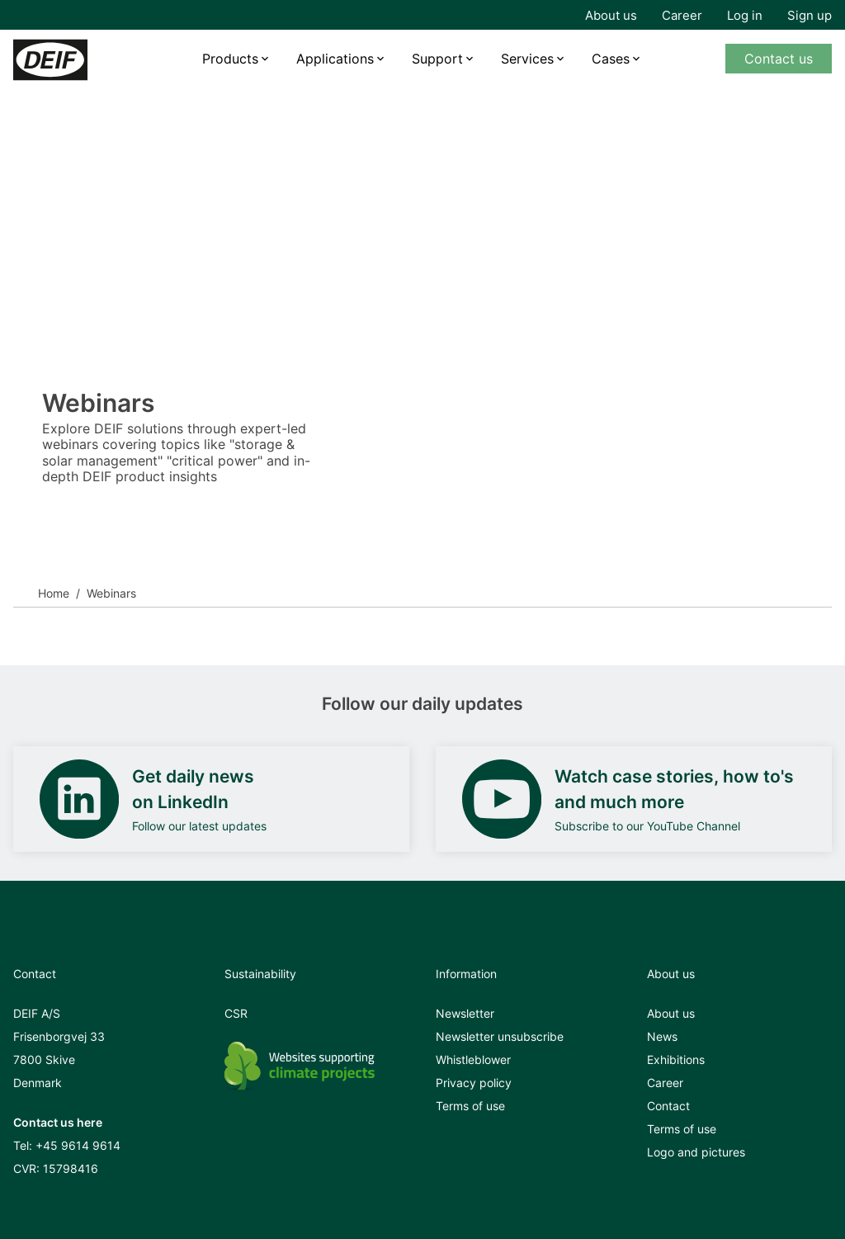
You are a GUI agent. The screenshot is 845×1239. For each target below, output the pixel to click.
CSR (236, 1013)
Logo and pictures (696, 1152)
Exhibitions (676, 1059)
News (662, 1036)
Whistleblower (473, 1059)
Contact (668, 1106)
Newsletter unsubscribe (500, 1036)
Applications (335, 58)
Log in (744, 15)
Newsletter (465, 1013)
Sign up (809, 15)
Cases (611, 58)
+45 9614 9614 (77, 1145)
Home (53, 593)
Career (682, 15)
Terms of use (470, 1106)
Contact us (778, 58)
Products (230, 58)
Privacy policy (474, 1083)
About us (611, 15)
